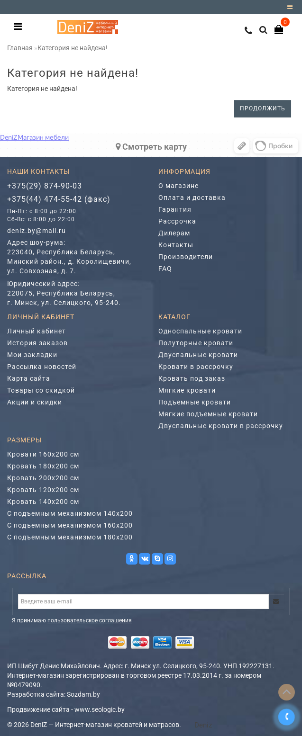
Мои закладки (32, 355)
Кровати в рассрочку (195, 366)
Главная (20, 48)
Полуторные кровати (195, 343)
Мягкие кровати (187, 390)
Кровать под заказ (191, 378)
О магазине (178, 185)
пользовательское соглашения (89, 620)
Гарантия (175, 209)
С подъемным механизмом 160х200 (70, 525)
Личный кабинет (36, 331)
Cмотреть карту (151, 147)
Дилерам (174, 233)
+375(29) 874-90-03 (44, 185)
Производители (185, 256)
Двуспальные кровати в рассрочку (220, 426)
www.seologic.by (99, 709)
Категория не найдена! (72, 48)
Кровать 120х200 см (43, 490)
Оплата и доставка (192, 197)
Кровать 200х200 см (43, 478)
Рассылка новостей (41, 366)
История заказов (37, 343)
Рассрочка (177, 221)
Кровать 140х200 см (43, 501)
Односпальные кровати (200, 331)
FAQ (165, 268)
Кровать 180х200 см (43, 466)
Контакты (175, 245)
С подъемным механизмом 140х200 (70, 513)
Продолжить (262, 108)
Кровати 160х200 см (43, 454)
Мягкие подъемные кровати (208, 414)
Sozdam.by (83, 694)
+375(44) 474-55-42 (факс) (58, 199)
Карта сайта (28, 378)
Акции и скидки (34, 402)
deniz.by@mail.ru (36, 230)
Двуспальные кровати (198, 355)
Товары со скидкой (41, 390)
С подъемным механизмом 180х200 (70, 537)
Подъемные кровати (194, 402)
